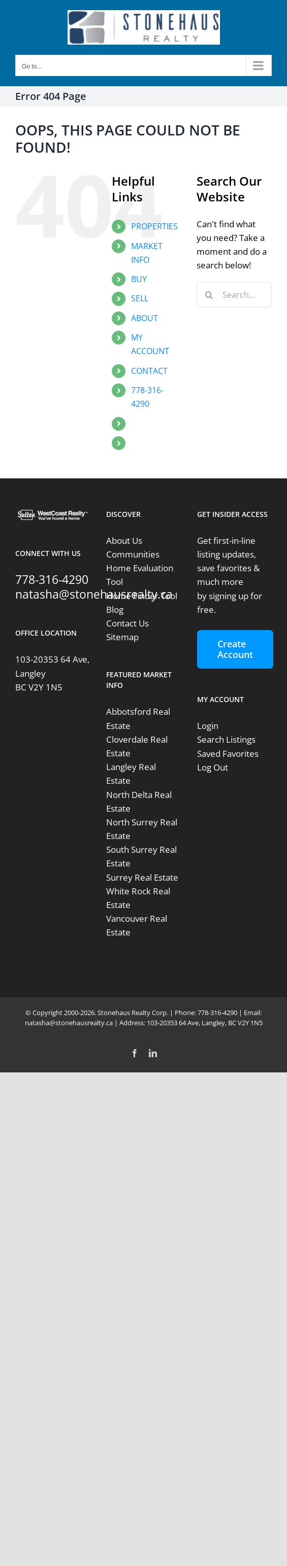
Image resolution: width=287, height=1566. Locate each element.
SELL (139, 298)
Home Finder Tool (141, 596)
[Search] (209, 294)
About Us (124, 540)
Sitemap (122, 637)
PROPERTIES (154, 226)
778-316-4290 (51, 579)
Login (207, 726)
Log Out (212, 767)
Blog (114, 609)
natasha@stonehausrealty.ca (94, 594)
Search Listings (226, 739)
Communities (133, 554)
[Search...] (234, 294)
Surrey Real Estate (142, 877)
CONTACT (149, 370)
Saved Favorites (228, 753)
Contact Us (127, 623)
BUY (139, 279)
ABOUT (144, 318)
